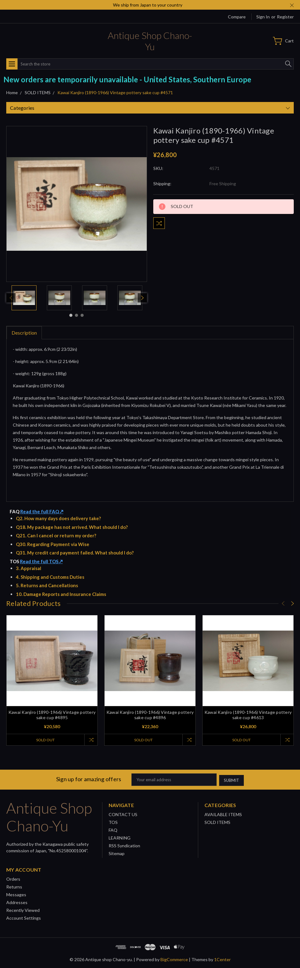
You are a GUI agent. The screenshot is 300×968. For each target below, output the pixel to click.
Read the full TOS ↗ (41, 561)
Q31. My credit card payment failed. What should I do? (75, 552)
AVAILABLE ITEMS (223, 813)
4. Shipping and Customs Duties (50, 577)
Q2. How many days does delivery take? (58, 518)
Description (24, 333)
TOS (113, 821)
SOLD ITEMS (217, 821)
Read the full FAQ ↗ (41, 511)
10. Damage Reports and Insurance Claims (61, 594)
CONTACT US (123, 813)
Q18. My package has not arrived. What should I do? (72, 527)
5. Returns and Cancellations (47, 585)
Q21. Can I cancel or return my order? (56, 535)
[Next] (142, 297)
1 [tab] (70, 315)
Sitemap (117, 852)
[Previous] (11, 297)
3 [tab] (82, 315)
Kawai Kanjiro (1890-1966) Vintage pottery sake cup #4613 (248, 714)
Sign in (263, 16)
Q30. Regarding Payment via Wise (52, 544)
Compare (237, 16)
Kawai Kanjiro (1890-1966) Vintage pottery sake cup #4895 (52, 714)
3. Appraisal (28, 568)
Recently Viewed (23, 909)
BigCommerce (174, 958)
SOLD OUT (44, 739)
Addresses (16, 901)
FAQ (113, 829)
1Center (222, 958)
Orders (13, 878)
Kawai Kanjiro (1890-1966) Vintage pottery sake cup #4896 (150, 714)
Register (285, 16)
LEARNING (119, 837)
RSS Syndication (124, 844)
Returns (14, 885)
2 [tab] (76, 315)
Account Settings (23, 917)
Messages (16, 893)
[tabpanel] (24, 297)
